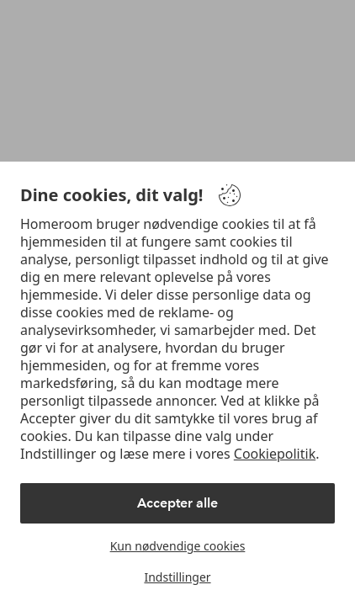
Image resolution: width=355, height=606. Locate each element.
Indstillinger (177, 577)
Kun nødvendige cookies (178, 546)
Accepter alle (177, 503)
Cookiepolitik (274, 453)
